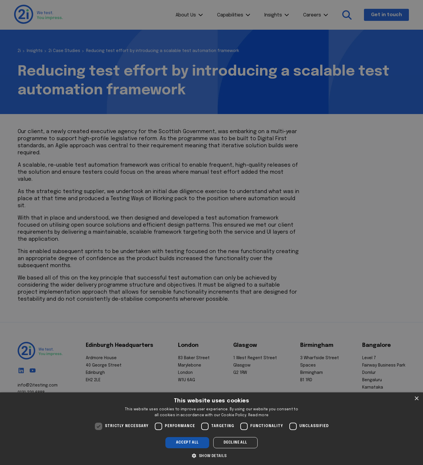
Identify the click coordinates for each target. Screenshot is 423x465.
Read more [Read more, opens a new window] (258, 415)
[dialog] (211, 428)
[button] (211, 455)
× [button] (416, 399)
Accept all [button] (187, 442)
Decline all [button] (235, 442)
